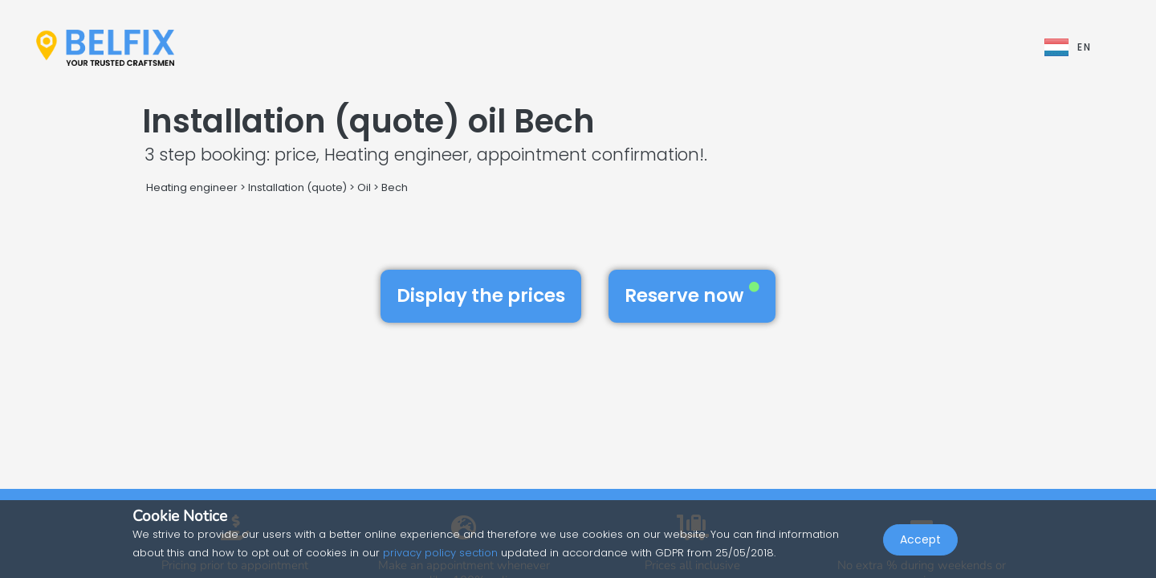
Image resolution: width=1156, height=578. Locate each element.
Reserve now (692, 295)
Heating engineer (192, 187)
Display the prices (481, 295)
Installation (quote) (297, 187)
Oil (364, 187)
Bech (394, 187)
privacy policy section (440, 552)
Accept (920, 543)
